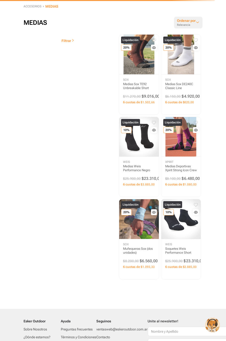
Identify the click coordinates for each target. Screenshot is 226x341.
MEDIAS (51, 6)
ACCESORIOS (32, 6)
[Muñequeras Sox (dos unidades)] (139, 239)
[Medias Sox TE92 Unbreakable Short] (139, 75)
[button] (154, 48)
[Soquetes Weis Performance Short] (181, 239)
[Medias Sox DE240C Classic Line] (181, 75)
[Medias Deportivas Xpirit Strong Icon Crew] (181, 157)
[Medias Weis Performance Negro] (139, 157)
